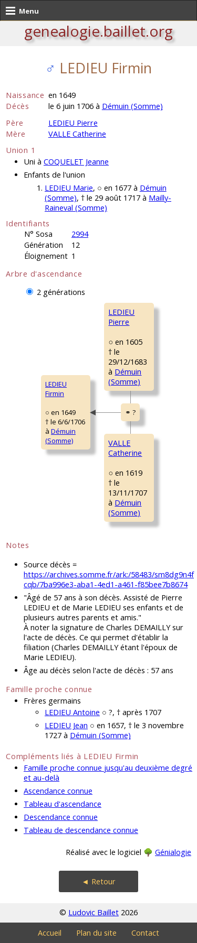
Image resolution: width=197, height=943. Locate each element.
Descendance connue (61, 817)
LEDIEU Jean (66, 725)
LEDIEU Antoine (72, 712)
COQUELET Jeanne (76, 162)
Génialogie (173, 852)
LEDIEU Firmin (56, 388)
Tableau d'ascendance (62, 804)
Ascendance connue (58, 791)
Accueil (49, 933)
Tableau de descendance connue (81, 830)
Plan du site (96, 933)
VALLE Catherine (77, 134)
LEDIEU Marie (69, 188)
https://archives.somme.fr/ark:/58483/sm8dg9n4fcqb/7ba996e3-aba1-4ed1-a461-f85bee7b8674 (109, 579)
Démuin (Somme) (132, 106)
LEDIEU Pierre (73, 123)
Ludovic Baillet (93, 912)
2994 (79, 234)
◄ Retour (98, 881)
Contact (145, 933)
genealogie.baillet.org (98, 31)
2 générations (61, 292)
